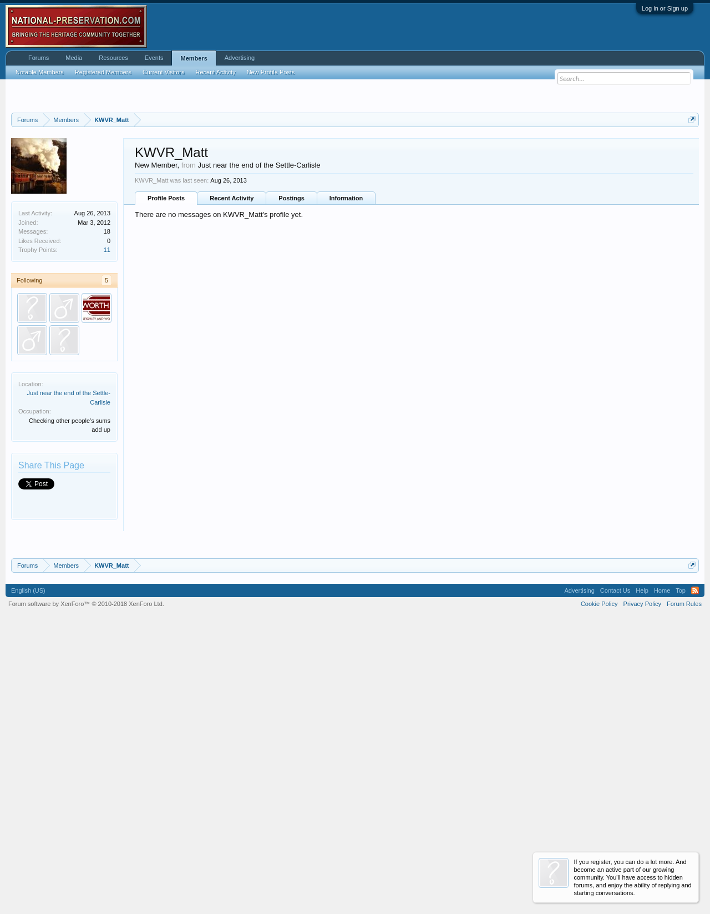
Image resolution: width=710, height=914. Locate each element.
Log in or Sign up (665, 8)
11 (107, 388)
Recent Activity (231, 337)
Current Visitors (164, 72)
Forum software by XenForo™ (86, 881)
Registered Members (103, 72)
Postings (291, 337)
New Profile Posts (271, 72)
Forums (38, 57)
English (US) (28, 868)
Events (154, 57)
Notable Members (40, 72)
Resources (113, 57)
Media (73, 57)
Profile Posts (166, 337)
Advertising (240, 57)
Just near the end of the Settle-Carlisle (258, 304)
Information (346, 337)
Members (193, 58)
